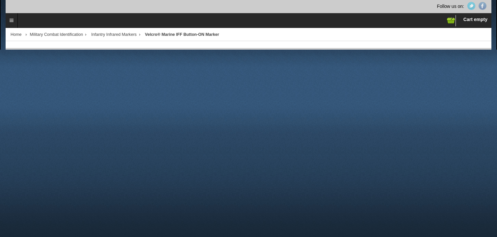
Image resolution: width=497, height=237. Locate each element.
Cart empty (475, 19)
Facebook (482, 6)
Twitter (471, 6)
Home (16, 34)
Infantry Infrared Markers (114, 34)
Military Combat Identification (56, 34)
